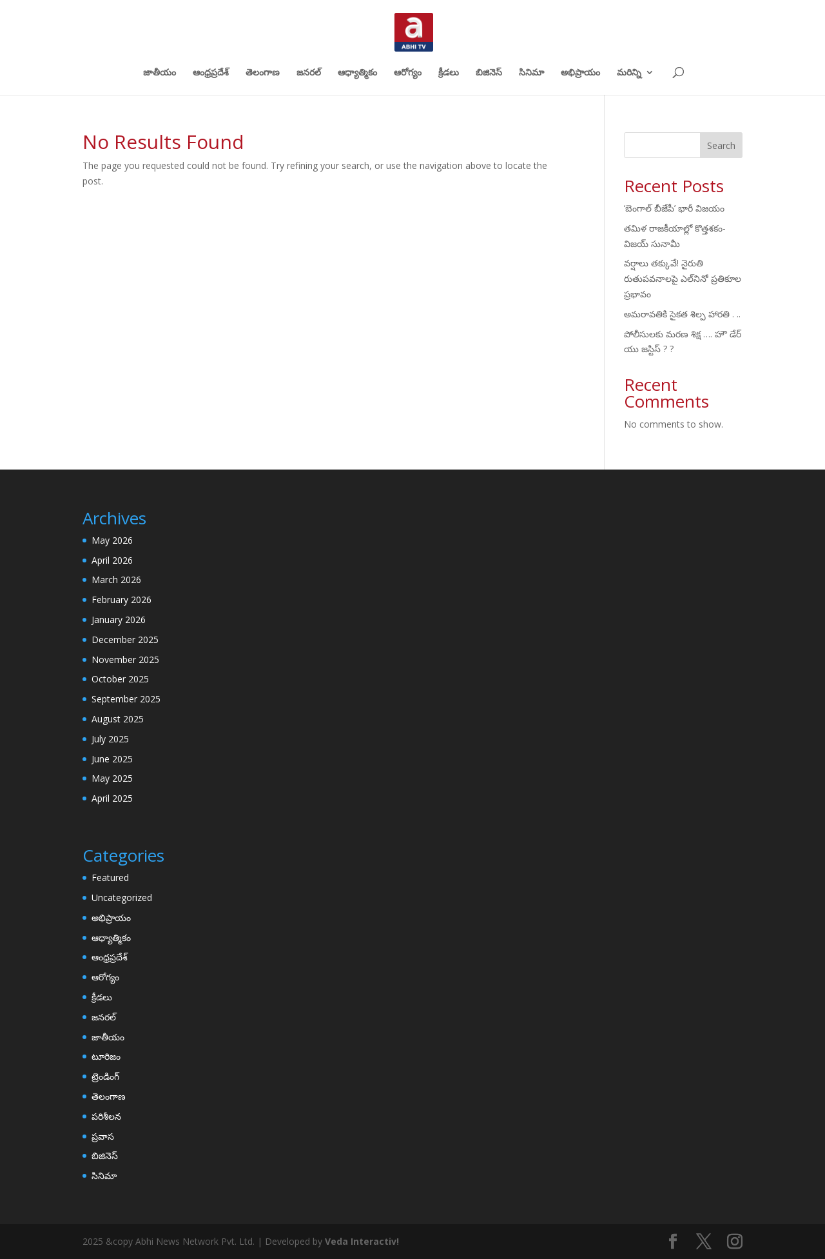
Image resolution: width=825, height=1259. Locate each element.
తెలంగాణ (263, 73)
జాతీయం (159, 73)
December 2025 (125, 639)
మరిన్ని (629, 73)
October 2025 (120, 679)
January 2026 (119, 619)
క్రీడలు (448, 73)
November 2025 (125, 659)
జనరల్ (308, 73)
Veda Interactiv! (362, 1241)
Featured (110, 877)
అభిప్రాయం (580, 73)
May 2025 (112, 778)
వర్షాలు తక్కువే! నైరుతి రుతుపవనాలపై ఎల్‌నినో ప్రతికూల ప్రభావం (682, 278)
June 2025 (112, 759)
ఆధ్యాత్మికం (357, 73)
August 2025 (118, 719)
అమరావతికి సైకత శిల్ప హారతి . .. (682, 314)
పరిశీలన (106, 1116)
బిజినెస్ (489, 73)
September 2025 (126, 699)
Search (721, 145)
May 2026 (112, 540)
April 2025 (112, 798)
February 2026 (121, 599)
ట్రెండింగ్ (105, 1076)
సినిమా (531, 73)
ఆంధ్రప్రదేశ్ (211, 73)
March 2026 (116, 579)
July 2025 (110, 739)
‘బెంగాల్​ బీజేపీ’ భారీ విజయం (674, 208)
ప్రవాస (103, 1136)
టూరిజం (106, 1056)
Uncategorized (122, 897)
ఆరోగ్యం (408, 73)
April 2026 (112, 560)
